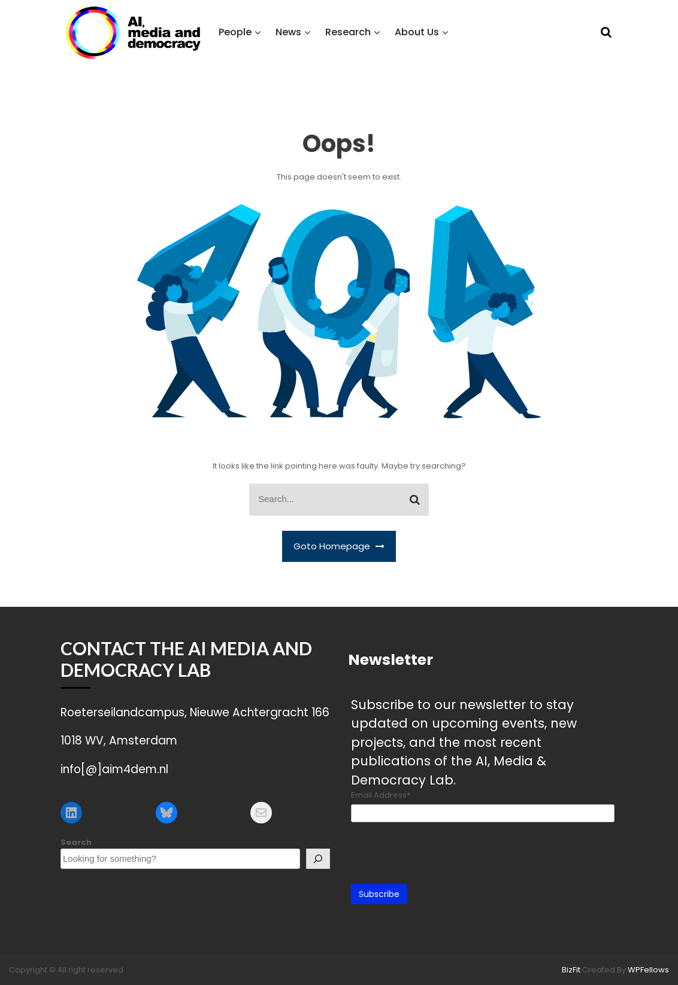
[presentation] (442, 851)
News (288, 32)
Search (76, 842)
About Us (417, 32)
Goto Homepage (339, 546)
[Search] (318, 859)
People (235, 32)
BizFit (572, 969)
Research (348, 32)
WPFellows (648, 969)
